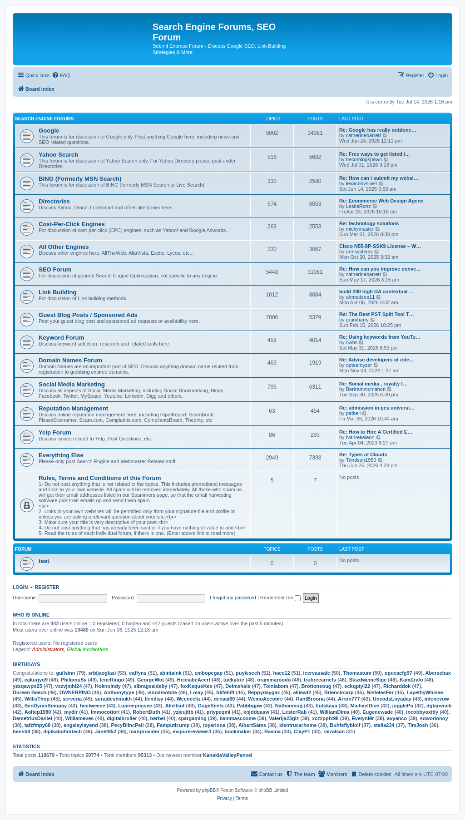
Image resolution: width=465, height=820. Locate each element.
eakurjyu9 (36, 679)
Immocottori (105, 712)
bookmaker (238, 731)
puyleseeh (248, 673)
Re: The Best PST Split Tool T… (376, 314)
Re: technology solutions (369, 223)
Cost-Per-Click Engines (72, 224)
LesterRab (294, 712)
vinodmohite (162, 692)
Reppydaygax (263, 692)
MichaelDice (364, 705)
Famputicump (173, 725)
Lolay (196, 692)
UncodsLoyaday (392, 698)
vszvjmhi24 (68, 686)
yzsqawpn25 (27, 686)
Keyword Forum (61, 337)
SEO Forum (55, 269)
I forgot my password (233, 597)
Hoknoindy (108, 686)
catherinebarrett (363, 135)
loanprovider (144, 731)
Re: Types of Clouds (363, 454)
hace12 (281, 673)
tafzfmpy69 (37, 725)
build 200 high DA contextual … (376, 291)
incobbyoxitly (422, 712)
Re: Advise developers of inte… (376, 359)
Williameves (79, 718)
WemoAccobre (265, 698)
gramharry (357, 319)
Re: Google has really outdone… (377, 130)
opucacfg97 (398, 673)
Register (47, 587)
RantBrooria (310, 698)
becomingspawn (364, 159)
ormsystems (359, 251)
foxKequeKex (196, 686)
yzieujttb (183, 712)
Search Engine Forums (44, 118)
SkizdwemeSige (368, 679)
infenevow (437, 698)
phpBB (209, 790)
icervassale (316, 673)
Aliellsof (175, 705)
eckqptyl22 (357, 686)
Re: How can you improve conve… (380, 269)
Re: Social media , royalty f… (373, 383)
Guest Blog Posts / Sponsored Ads (88, 314)
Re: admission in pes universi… (377, 407)
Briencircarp (339, 692)
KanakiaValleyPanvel (227, 755)
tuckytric (233, 679)
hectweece (92, 705)
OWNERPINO (75, 692)
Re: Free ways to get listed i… (374, 154)
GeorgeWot (150, 679)
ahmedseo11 (360, 297)
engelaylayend (81, 725)
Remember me (280, 597)
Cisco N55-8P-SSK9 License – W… (380, 246)
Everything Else (61, 455)
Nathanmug (289, 705)
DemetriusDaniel (32, 718)
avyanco (397, 718)
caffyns (138, 673)
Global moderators (87, 649)
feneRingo (111, 679)
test (44, 561)
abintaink (170, 673)
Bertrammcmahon (366, 389)
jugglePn (402, 705)
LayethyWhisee (425, 692)
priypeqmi (219, 712)
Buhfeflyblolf (345, 725)
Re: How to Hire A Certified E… (375, 432)
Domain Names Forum (70, 360)
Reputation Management (73, 408)
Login (20, 587)
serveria (72, 698)
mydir (71, 712)
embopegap (208, 673)
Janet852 (105, 731)
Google (49, 130)
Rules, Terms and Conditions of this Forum (100, 477)
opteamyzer (359, 365)
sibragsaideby (151, 686)
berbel (157, 718)
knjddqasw (256, 712)
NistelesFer (379, 692)
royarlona (214, 725)
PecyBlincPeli (127, 725)
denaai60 (224, 698)
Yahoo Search (58, 154)
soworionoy (434, 718)
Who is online (31, 614)
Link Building (58, 292)
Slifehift (225, 692)
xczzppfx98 (325, 718)
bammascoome (237, 718)
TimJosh (417, 725)
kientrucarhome (298, 725)
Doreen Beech (29, 692)
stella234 (383, 725)
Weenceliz (189, 698)
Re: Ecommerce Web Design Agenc (381, 200)
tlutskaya (326, 705)
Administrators (48, 649)
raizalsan (334, 731)
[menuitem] (61, 75)
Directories (54, 201)
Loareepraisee (135, 705)
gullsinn (65, 673)
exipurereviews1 (192, 731)
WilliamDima (334, 712)
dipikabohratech (62, 731)
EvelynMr (362, 718)
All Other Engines (64, 246)
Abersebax (438, 673)
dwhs (352, 342)
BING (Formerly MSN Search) (80, 178)
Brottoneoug (316, 686)
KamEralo (411, 679)
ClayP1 (302, 731)
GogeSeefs (210, 705)
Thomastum (357, 673)
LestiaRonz (358, 206)
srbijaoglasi (102, 673)
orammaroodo (274, 679)
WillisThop (37, 698)
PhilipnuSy (74, 679)
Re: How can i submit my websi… (379, 178)
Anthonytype (119, 692)
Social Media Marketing (72, 384)
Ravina (272, 731)
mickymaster (360, 229)
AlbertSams (252, 725)
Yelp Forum (55, 432)
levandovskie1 (362, 183)
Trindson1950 (361, 460)
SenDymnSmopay (46, 705)
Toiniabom (275, 686)
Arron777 (349, 698)
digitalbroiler (122, 718)
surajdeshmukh (113, 698)
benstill (21, 731)
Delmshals (237, 686)
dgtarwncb (439, 705)
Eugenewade (377, 712)
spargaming (192, 718)
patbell (353, 413)
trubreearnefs (320, 679)
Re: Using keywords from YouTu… (379, 337)
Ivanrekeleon (360, 437)
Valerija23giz (284, 718)
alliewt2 (302, 692)
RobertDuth (146, 712)
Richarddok (397, 686)
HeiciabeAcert (193, 679)
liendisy (154, 698)
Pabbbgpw (249, 705)
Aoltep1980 (38, 712)
